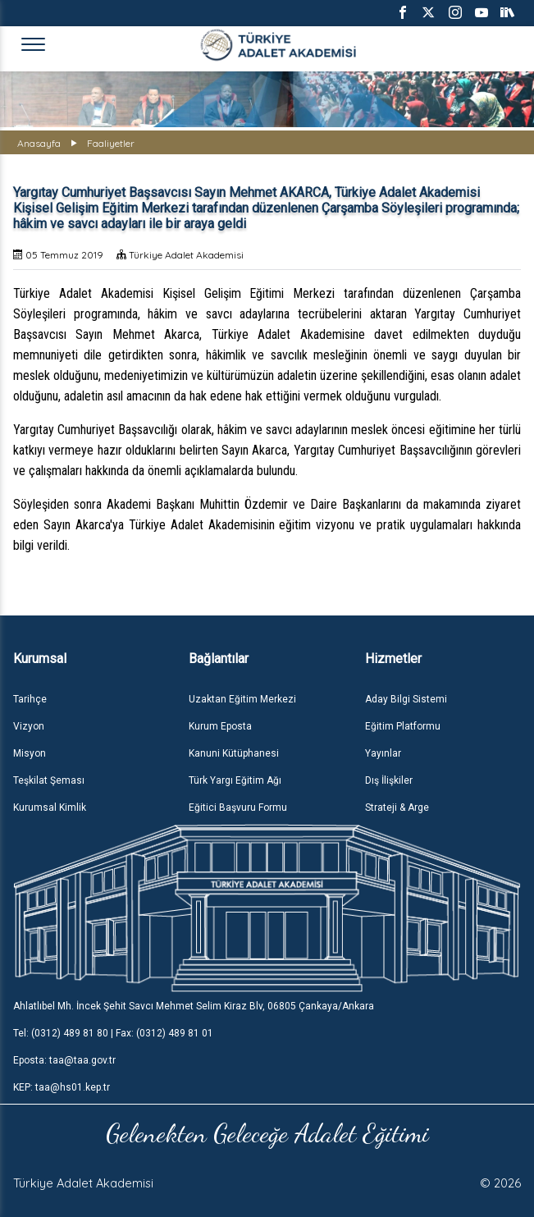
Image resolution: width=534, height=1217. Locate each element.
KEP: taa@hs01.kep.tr (61, 1087)
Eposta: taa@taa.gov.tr (64, 1060)
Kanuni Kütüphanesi (234, 753)
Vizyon (28, 726)
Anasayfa (39, 143)
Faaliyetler (111, 143)
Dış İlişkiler (389, 780)
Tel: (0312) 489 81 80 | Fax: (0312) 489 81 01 (113, 1033)
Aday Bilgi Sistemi (406, 699)
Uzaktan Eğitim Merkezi (242, 699)
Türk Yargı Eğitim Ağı (235, 780)
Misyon (29, 753)
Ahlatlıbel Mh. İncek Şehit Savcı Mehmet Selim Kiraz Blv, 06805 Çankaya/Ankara (193, 1006)
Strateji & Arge (397, 807)
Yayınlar (383, 753)
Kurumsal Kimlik (49, 807)
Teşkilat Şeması (48, 780)
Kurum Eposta (220, 726)
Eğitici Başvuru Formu (238, 807)
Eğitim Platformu (402, 726)
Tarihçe (30, 699)
